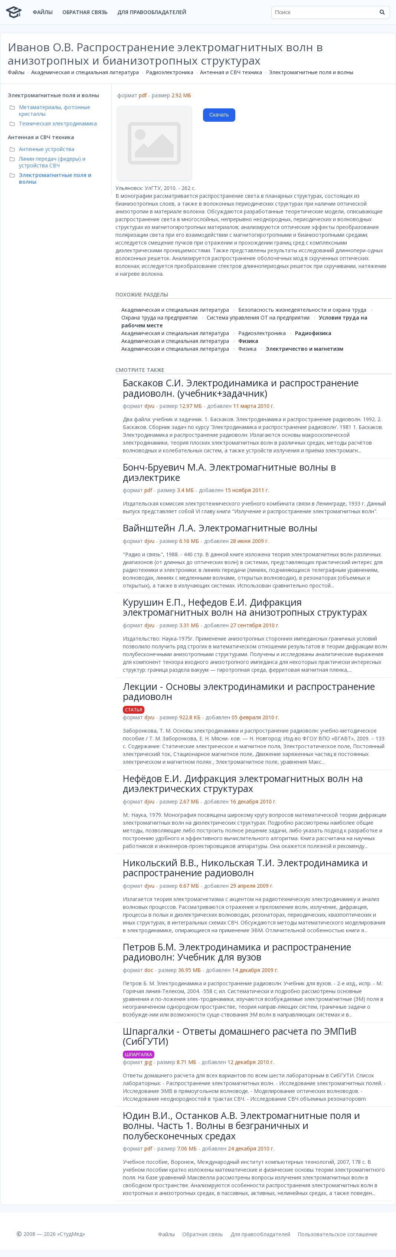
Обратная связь (85, 12)
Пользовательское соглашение (337, 1234)
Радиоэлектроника (169, 72)
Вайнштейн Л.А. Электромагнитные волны (220, 527)
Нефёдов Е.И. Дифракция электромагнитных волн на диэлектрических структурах (243, 783)
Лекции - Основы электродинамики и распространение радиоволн (249, 691)
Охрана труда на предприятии (159, 317)
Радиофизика (313, 333)
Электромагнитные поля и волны (311, 72)
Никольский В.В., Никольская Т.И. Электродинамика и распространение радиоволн (245, 867)
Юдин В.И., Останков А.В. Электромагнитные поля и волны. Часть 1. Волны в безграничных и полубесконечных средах (241, 1125)
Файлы (43, 12)
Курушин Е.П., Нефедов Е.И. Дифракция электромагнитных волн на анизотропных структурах (245, 607)
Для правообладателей (151, 12)
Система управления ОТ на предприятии (258, 317)
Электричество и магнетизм (304, 348)
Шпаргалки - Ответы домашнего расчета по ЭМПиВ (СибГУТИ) (239, 1036)
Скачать (219, 115)
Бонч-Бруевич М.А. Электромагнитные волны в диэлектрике (229, 472)
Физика (248, 340)
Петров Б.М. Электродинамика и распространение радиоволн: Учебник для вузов (237, 951)
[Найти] (382, 12)
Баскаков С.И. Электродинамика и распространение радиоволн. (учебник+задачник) (241, 387)
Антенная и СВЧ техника (231, 72)
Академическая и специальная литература (85, 72)
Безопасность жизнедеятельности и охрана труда (302, 309)
